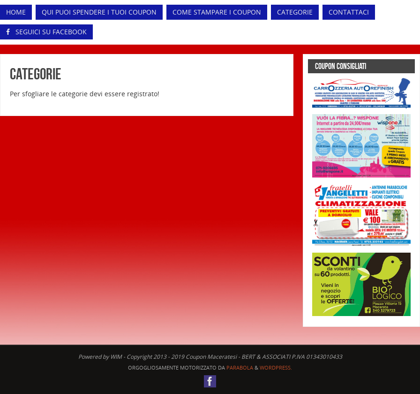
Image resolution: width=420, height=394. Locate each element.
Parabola (239, 367)
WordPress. (276, 367)
